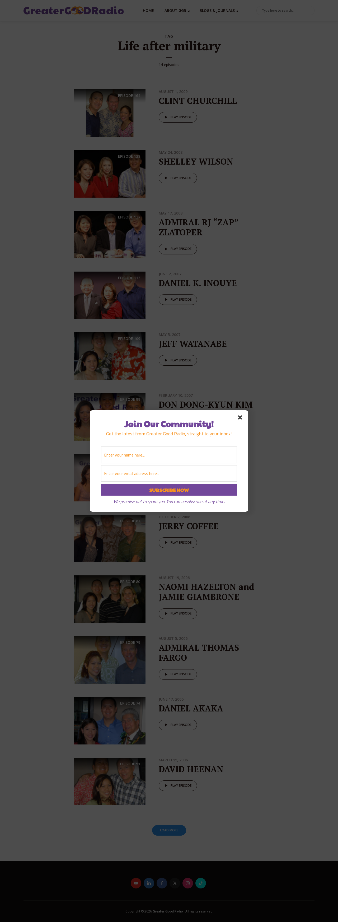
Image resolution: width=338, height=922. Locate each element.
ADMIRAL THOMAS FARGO (199, 652)
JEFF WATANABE (193, 343)
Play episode (177, 117)
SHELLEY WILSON (196, 161)
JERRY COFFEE (189, 526)
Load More (169, 830)
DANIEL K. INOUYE (198, 282)
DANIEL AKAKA (191, 708)
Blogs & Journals (217, 10)
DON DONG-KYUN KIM (206, 404)
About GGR (175, 10)
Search (309, 10)
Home (148, 10)
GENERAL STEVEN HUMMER (197, 470)
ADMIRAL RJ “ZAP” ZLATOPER (198, 227)
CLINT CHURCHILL (198, 100)
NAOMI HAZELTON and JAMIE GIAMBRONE (206, 591)
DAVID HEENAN (191, 769)
